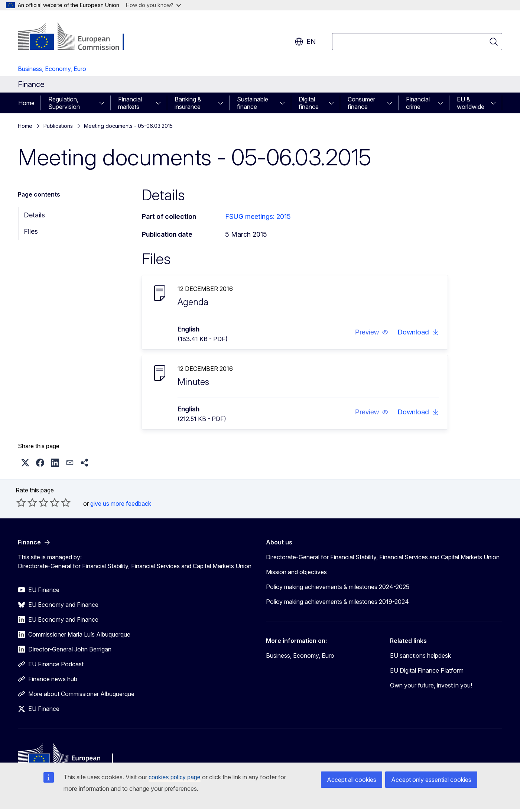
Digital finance (309, 103)
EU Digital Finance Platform (427, 670)
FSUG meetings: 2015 (258, 216)
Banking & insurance (188, 103)
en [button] (305, 41)
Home (26, 103)
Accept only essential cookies (431, 779)
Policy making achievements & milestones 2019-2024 (337, 601)
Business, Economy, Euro (52, 68)
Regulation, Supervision (64, 103)
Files (31, 231)
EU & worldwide (470, 103)
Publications (58, 126)
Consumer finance (361, 103)
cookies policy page (175, 777)
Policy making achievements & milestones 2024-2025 (337, 586)
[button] (372, 332)
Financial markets (130, 103)
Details (34, 215)
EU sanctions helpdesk (420, 655)
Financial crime (418, 103)
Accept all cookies (351, 779)
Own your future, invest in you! (431, 685)
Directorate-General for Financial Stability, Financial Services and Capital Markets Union (383, 557)
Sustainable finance (252, 103)
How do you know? (153, 5)
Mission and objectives (296, 572)
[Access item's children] (104, 103)
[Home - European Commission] (78, 37)
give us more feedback (120, 503)
